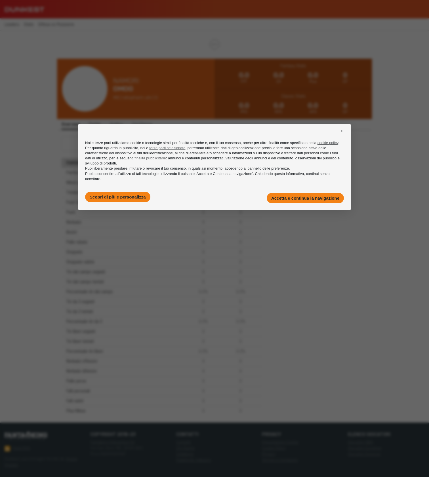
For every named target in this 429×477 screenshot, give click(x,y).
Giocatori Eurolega (364, 448)
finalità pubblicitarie (150, 158)
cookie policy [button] (327, 143)
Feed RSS (17, 448)
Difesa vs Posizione (56, 24)
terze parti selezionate (167, 148)
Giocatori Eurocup (364, 454)
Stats (29, 24)
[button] (341, 136)
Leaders (12, 24)
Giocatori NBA (360, 442)
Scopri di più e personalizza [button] (118, 197)
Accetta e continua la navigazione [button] (305, 198)
